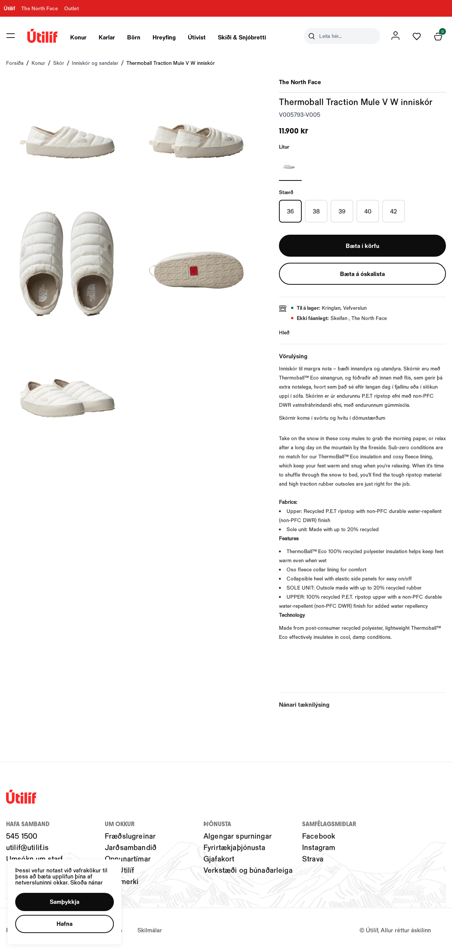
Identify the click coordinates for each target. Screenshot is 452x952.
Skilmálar (149, 929)
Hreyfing (164, 37)
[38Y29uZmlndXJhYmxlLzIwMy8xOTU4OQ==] (316, 211)
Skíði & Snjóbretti (242, 37)
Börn (133, 37)
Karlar (107, 37)
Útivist (197, 37)
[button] (68, 899)
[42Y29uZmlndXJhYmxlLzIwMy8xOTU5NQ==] (393, 211)
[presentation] (78, 36)
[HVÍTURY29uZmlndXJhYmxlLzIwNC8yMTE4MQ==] (290, 165)
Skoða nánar (91, 878)
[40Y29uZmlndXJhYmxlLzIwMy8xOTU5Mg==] (367, 211)
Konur (78, 37)
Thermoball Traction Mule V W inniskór (170, 63)
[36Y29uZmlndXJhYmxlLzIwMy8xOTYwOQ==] (290, 211)
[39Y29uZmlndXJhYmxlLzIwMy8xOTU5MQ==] (342, 211)
